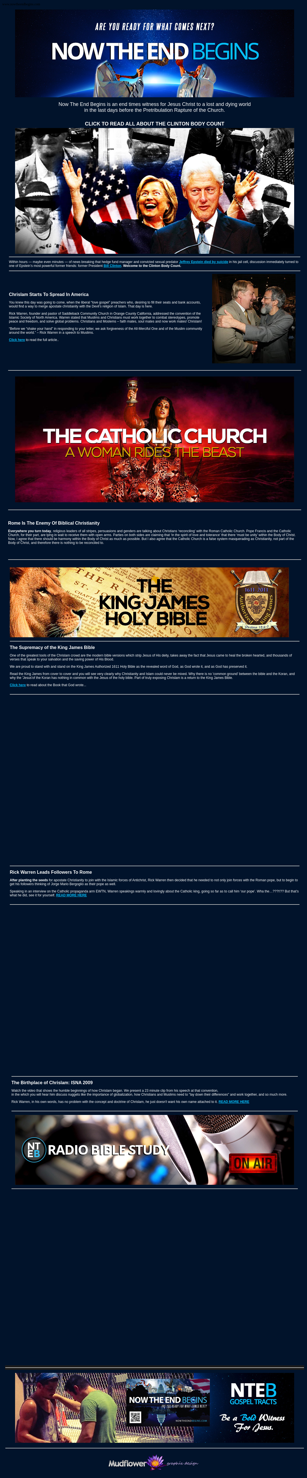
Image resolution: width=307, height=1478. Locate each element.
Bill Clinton (112, 266)
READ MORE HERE (71, 895)
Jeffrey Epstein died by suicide (203, 262)
